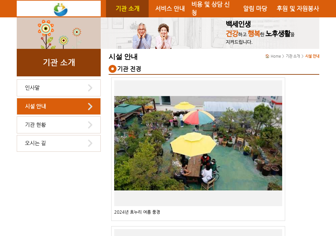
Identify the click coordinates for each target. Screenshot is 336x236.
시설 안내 (35, 106)
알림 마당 (255, 8)
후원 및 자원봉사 (298, 8)
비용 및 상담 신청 (210, 8)
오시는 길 (35, 143)
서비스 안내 (170, 8)
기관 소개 (127, 8)
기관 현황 (35, 125)
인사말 (32, 88)
